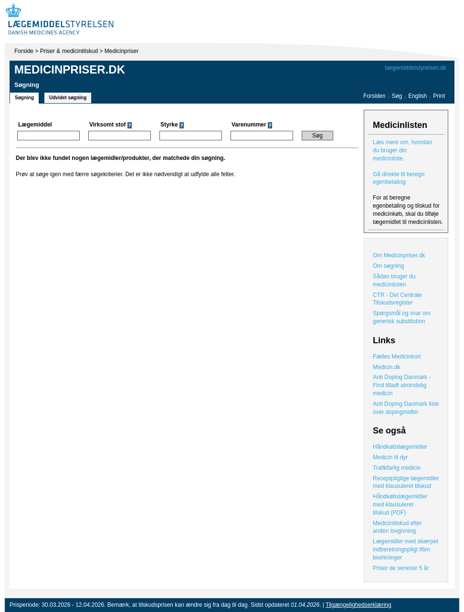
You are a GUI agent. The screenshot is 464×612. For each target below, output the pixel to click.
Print (439, 96)
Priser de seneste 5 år (401, 568)
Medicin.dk (386, 367)
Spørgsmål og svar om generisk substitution (402, 317)
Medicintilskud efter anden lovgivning (397, 527)
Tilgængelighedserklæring (358, 604)
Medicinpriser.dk (69, 69)
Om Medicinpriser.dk (399, 255)
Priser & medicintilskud (69, 51)
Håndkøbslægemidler (400, 446)
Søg (396, 96)
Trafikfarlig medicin (397, 467)
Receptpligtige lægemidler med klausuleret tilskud (406, 482)
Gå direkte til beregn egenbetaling (398, 178)
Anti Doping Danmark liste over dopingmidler (406, 408)
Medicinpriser (121, 51)
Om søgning (388, 266)
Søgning (24, 97)
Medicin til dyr (390, 457)
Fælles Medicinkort (397, 356)
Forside (23, 51)
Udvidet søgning (67, 97)
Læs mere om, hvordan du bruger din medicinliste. (402, 150)
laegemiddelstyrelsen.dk (415, 67)
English (418, 96)
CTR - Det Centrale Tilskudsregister (397, 299)
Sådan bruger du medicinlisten (394, 280)
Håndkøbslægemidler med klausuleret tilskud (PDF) (400, 504)
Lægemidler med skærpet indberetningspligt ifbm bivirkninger (405, 549)
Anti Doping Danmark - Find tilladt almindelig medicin (402, 385)
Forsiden (374, 96)
